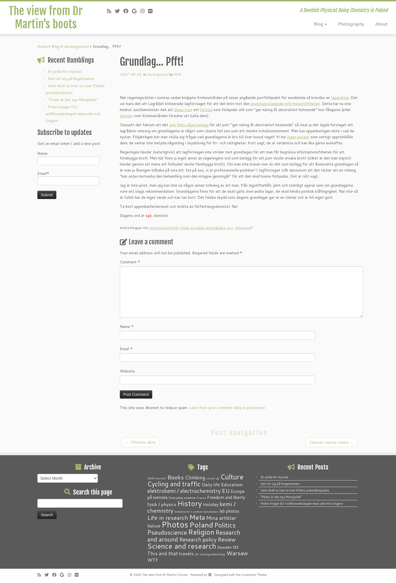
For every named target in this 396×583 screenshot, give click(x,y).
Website (127, 371)
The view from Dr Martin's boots (46, 17)
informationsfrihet (164, 227)
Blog (320, 24)
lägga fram (183, 109)
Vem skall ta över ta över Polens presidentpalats (295, 490)
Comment (130, 262)
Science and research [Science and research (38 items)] (181, 546)
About (381, 24)
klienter (126, 115)
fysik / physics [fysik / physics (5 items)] (161, 504)
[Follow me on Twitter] (119, 11)
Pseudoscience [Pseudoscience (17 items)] (167, 532)
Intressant (243, 227)
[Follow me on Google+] (136, 11)
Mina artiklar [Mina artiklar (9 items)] (221, 517)
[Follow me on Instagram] (144, 11)
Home (42, 46)
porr (230, 227)
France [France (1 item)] (201, 498)
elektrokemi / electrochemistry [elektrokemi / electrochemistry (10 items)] (184, 490)
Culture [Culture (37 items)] (231, 477)
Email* (68, 178)
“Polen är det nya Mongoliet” (73, 100)
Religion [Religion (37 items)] (201, 532)
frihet (184, 227)
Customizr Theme (254, 575)
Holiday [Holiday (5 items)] (210, 504)
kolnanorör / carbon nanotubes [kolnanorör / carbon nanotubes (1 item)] (196, 511)
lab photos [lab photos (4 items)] (229, 511)
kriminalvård (215, 227)
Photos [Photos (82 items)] (175, 524)
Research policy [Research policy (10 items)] (198, 539)
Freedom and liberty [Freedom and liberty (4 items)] (226, 497)
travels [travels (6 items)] (186, 553)
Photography (351, 24)
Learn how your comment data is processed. (227, 407)
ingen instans (298, 137)
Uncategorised (76, 46)
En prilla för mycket (65, 71)
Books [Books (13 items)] (175, 477)
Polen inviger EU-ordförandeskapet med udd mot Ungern (73, 113)
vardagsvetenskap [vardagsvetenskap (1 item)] (212, 554)
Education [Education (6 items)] (232, 484)
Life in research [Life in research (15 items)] (167, 517)
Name (68, 158)
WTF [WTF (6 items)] (152, 559)
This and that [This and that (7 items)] (162, 553)
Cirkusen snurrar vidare (331, 442)
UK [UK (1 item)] (197, 554)
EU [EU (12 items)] (226, 490)
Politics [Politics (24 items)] (225, 525)
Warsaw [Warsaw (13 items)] (237, 553)
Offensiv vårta (140, 442)
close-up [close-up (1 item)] (212, 478)
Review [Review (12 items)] (227, 539)
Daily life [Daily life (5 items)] (211, 484)
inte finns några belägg (189, 125)
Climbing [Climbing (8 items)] (195, 477)
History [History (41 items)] (189, 503)
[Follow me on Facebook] (127, 11)
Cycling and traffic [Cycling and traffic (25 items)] (174, 483)
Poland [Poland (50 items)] (201, 525)
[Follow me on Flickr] (152, 11)
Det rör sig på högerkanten (71, 78)
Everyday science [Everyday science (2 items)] (182, 497)
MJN (177, 74)
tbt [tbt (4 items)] (236, 547)
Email (126, 349)
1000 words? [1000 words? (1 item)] (156, 478)
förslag (206, 109)
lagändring (340, 97)
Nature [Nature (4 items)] (153, 526)
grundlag (197, 227)
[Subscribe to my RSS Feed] (111, 11)
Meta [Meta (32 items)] (197, 517)
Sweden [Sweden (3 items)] (224, 547)
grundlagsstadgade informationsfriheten (285, 103)
